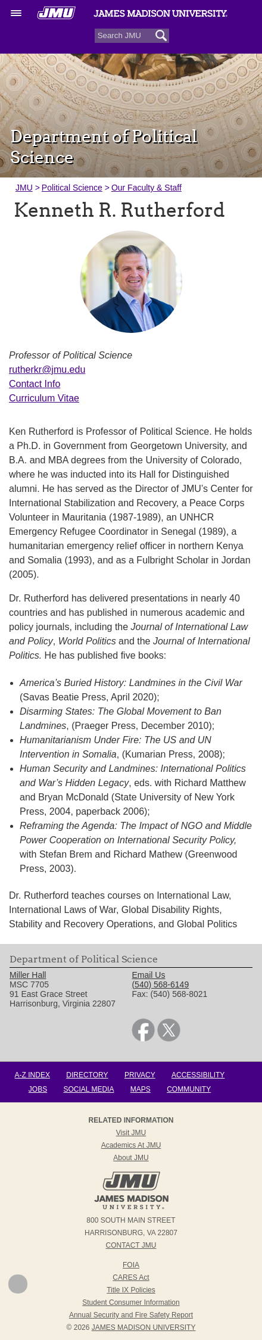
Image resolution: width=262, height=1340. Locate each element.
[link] (143, 1038)
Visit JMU (131, 1133)
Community (189, 1089)
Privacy (139, 1075)
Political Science (72, 187)
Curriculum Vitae (44, 398)
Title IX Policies (131, 1290)
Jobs (38, 1089)
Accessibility (197, 1075)
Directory (87, 1075)
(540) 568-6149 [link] (160, 984)
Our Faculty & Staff (146, 187)
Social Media (89, 1089)
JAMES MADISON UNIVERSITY (144, 1327)
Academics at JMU (131, 1145)
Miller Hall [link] (28, 975)
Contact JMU (131, 1245)
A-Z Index (32, 1075)
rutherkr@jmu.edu (47, 369)
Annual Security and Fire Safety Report (131, 1315)
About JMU (130, 1158)
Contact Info (34, 384)
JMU (24, 187)
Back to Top (17, 1284)
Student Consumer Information (130, 1302)
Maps (140, 1089)
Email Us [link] (148, 975)
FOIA (131, 1265)
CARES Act (131, 1277)
